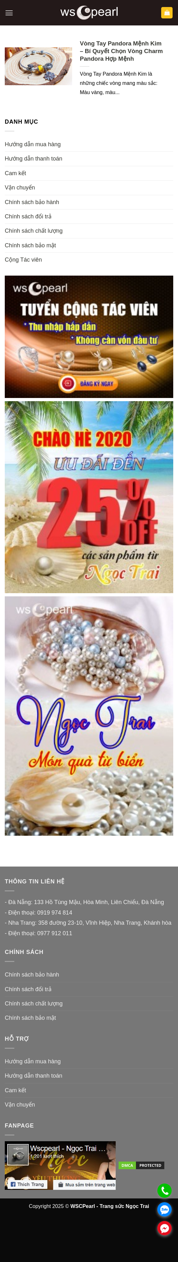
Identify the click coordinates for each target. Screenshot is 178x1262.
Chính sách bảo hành (32, 202)
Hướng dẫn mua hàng (33, 144)
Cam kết (15, 173)
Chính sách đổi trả (28, 216)
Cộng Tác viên (23, 260)
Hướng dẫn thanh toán (33, 158)
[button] (9, 12)
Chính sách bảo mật (30, 245)
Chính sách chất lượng (34, 231)
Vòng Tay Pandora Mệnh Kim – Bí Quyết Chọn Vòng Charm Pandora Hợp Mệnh (121, 51)
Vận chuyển (20, 187)
